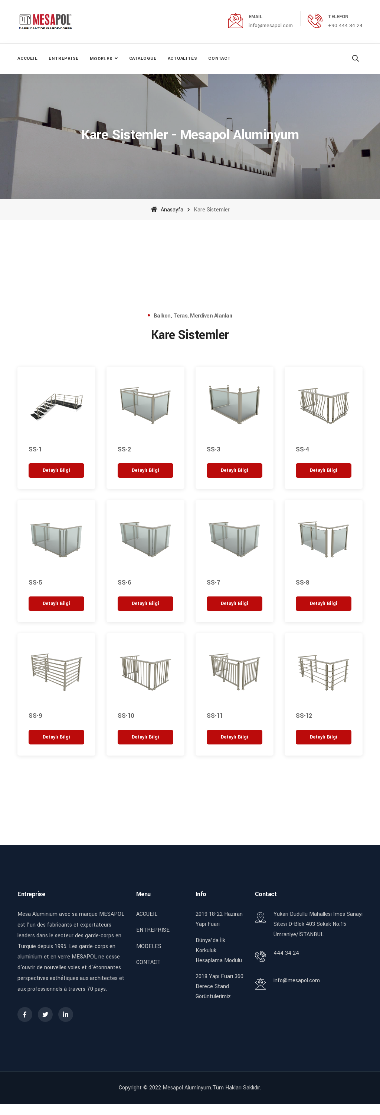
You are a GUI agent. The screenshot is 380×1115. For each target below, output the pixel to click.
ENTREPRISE (64, 58)
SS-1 (35, 449)
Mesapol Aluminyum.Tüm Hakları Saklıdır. (212, 1087)
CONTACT (219, 58)
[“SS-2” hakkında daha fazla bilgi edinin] (145, 470)
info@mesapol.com (271, 25)
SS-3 (213, 449)
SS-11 (215, 715)
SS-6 (124, 582)
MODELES (101, 59)
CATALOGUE (143, 58)
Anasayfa (167, 209)
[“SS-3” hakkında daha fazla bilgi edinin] (234, 470)
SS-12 (304, 715)
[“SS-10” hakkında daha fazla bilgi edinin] (145, 737)
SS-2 (124, 449)
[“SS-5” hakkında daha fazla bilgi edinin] (56, 603)
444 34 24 (286, 953)
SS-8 (302, 582)
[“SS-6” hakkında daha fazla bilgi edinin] (145, 603)
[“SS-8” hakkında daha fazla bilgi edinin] (323, 603)
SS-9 (35, 715)
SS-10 (126, 715)
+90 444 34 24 (345, 25)
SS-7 (213, 582)
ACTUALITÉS (182, 58)
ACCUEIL (27, 58)
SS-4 (302, 449)
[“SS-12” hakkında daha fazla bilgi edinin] (323, 737)
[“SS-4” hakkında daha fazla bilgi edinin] (323, 470)
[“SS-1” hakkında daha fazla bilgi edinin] (56, 470)
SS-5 (35, 582)
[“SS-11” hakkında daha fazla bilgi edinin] (234, 737)
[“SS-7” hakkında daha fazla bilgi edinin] (234, 603)
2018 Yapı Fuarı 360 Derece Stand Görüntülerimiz (219, 986)
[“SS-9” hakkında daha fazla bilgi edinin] (56, 737)
